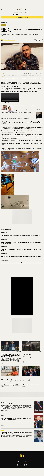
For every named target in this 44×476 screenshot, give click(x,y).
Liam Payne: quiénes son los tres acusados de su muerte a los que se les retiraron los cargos (20, 236)
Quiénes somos (16, 458)
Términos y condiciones (24, 461)
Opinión (24, 352)
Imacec (26, 17)
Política (24, 378)
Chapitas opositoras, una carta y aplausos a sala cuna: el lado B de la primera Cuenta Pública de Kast (32, 381)
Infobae (13, 121)
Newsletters (15, 14)
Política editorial (28, 458)
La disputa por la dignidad (7, 403)
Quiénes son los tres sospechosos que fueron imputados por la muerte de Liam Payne (21, 256)
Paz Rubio (2, 388)
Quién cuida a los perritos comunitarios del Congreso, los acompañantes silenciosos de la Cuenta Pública (11, 381)
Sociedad (3, 378)
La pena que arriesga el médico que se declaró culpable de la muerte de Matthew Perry (17, 112)
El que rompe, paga (26, 354)
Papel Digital (25, 12)
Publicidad (17, 461)
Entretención (4, 22)
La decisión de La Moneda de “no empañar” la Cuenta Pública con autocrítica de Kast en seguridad (16, 418)
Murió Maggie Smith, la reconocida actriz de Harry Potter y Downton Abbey (15, 118)
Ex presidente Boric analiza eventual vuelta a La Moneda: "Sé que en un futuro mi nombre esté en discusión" (16, 433)
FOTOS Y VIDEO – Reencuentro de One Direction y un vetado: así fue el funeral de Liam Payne (21, 250)
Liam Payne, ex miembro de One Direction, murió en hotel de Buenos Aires (22, 105)
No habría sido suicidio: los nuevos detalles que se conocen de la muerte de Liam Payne (21, 262)
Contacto (22, 458)
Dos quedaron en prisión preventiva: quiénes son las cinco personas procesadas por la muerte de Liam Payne (21, 243)
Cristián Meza (3, 363)
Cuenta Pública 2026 (20, 17)
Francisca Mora (7, 39)
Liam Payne (3, 73)
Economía (3, 352)
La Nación (32, 130)
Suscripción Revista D (17, 12)
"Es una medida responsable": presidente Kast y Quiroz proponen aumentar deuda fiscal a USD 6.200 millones (10, 355)
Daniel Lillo (2, 425)
